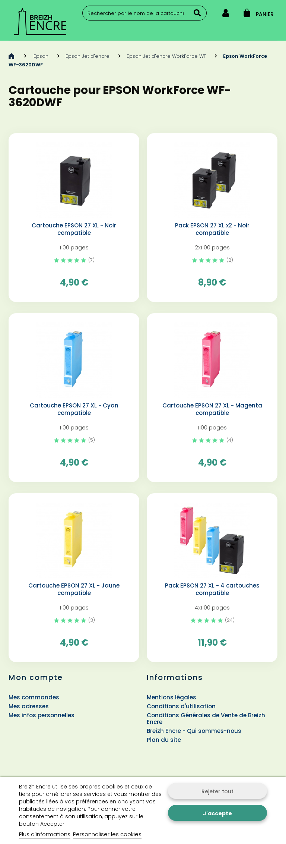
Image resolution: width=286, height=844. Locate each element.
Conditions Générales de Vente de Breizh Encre (206, 718)
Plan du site (164, 740)
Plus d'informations (44, 834)
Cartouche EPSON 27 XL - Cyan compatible (74, 409)
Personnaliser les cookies (107, 834)
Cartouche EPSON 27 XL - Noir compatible (74, 229)
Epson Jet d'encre (87, 56)
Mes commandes (34, 697)
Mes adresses (29, 706)
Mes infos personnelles (41, 715)
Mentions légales (171, 697)
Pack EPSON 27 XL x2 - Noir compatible (212, 229)
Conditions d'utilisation (181, 706)
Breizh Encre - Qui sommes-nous (194, 731)
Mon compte (36, 677)
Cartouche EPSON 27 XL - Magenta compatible (212, 409)
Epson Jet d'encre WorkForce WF (166, 56)
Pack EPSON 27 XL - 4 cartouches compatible (212, 589)
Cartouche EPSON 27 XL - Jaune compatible (74, 589)
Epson (41, 56)
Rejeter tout (217, 791)
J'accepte (217, 813)
